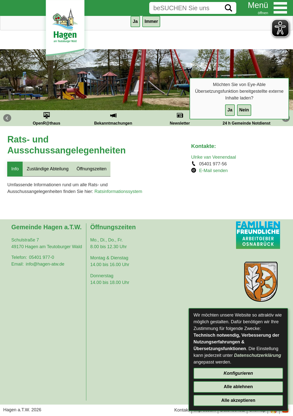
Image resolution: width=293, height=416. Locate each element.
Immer (151, 21)
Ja (229, 109)
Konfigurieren (238, 373)
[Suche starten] (228, 8)
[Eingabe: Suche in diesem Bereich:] (185, 8)
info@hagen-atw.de (45, 264)
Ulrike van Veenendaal (213, 157)
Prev (7, 118)
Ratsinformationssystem (118, 191)
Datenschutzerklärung (257, 355)
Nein (244, 109)
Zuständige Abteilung (47, 168)
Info (15, 168)
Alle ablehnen (238, 386)
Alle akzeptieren (238, 400)
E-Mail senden (213, 170)
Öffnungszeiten (92, 168)
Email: (17, 264)
